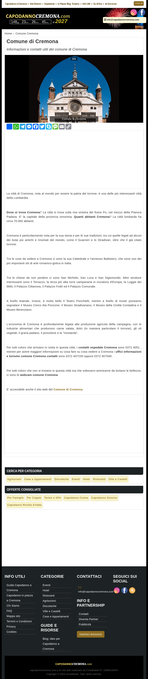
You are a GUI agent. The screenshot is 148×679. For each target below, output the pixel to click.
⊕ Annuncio (111, 4)
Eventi (76, 479)
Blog (69, 4)
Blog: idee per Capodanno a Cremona (51, 643)
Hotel (86, 479)
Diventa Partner (88, 619)
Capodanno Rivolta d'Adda (24, 504)
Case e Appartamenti (37, 479)
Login (139, 3)
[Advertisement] (74, 157)
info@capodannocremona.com (121, 19)
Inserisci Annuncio (90, 634)
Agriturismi (14, 479)
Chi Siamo (13, 605)
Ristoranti (99, 479)
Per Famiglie (15, 497)
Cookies (12, 631)
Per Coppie (34, 497)
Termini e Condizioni (19, 621)
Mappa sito (13, 616)
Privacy (11, 626)
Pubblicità (85, 624)
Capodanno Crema (76, 497)
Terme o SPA (52, 497)
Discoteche (62, 479)
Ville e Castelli (118, 479)
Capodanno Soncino (104, 497)
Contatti (83, 614)
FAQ (9, 610)
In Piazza (62, 4)
